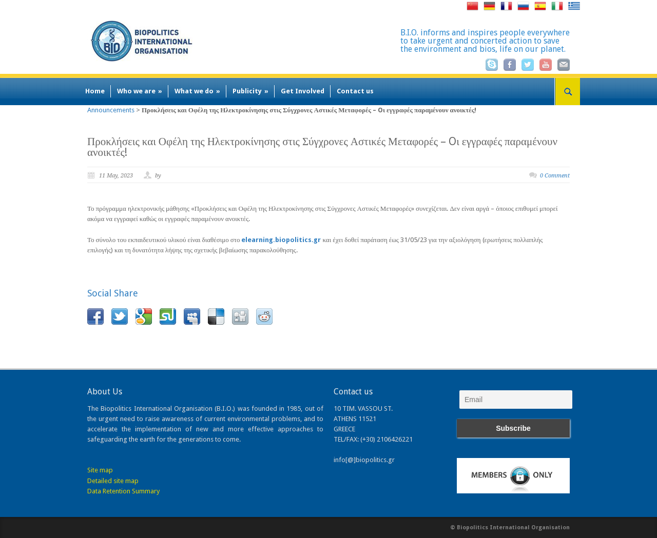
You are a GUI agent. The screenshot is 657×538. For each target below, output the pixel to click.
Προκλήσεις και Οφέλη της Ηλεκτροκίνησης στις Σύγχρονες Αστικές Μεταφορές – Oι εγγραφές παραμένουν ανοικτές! (322, 146)
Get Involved (302, 91)
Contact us (355, 91)
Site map (100, 470)
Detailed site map (113, 481)
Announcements (110, 110)
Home (95, 91)
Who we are (139, 91)
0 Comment (555, 175)
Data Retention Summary (123, 491)
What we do (197, 91)
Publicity (250, 91)
